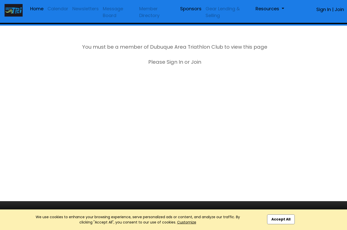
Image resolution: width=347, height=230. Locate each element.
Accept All (280, 219)
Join (339, 9)
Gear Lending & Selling (223, 12)
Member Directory (149, 12)
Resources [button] (268, 9)
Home (36, 9)
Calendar (57, 9)
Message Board (113, 12)
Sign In (323, 9)
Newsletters (85, 9)
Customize (186, 222)
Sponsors (191, 9)
